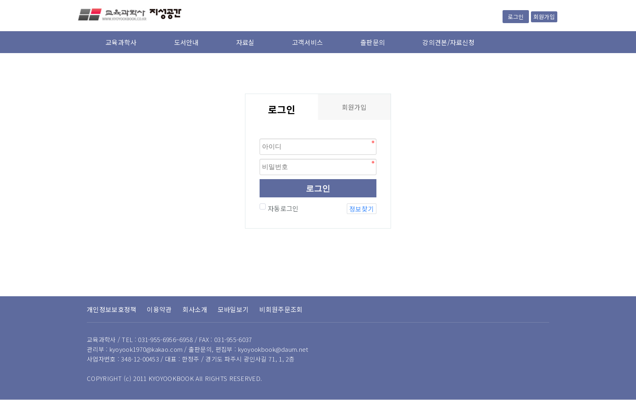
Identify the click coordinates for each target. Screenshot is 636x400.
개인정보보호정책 (111, 309)
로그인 (516, 17)
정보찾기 (361, 209)
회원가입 (544, 17)
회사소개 (195, 309)
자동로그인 (282, 208)
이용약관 (159, 309)
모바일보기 (233, 309)
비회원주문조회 (281, 309)
